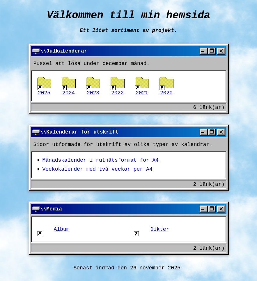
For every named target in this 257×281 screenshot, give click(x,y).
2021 (142, 86)
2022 (118, 86)
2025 (44, 86)
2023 (93, 86)
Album (53, 229)
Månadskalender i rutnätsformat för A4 (100, 160)
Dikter (151, 229)
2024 (69, 86)
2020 (166, 86)
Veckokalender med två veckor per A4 (97, 169)
